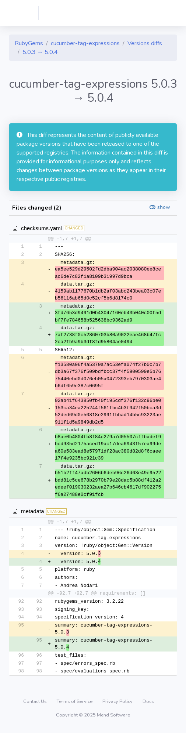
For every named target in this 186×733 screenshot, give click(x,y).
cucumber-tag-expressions (85, 43)
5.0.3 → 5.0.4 (40, 52)
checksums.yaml (41, 228)
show (163, 207)
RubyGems (29, 43)
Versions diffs (144, 43)
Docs (148, 705)
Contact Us (35, 705)
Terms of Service (75, 705)
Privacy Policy (118, 705)
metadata (32, 512)
